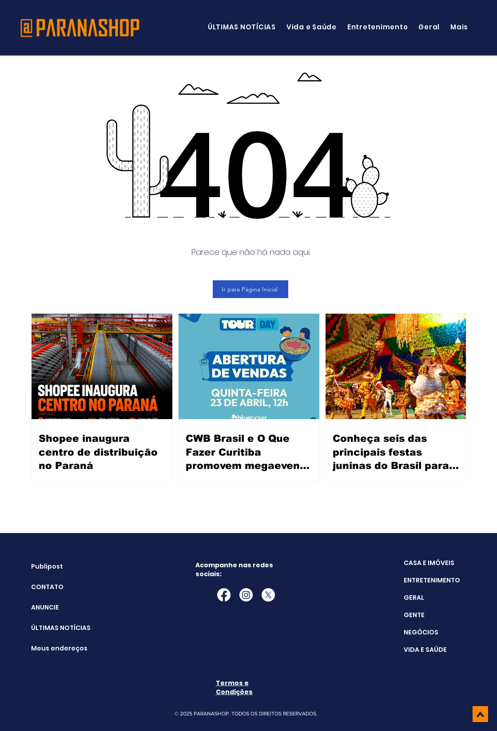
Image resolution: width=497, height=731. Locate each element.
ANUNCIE (45, 607)
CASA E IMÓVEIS (429, 562)
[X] (268, 595)
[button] (459, 27)
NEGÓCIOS (421, 632)
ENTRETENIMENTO (432, 580)
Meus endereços (53, 648)
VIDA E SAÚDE (425, 649)
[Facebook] (224, 595)
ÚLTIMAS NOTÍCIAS (53, 627)
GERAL (414, 597)
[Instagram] (246, 595)
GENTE (414, 614)
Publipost (47, 566)
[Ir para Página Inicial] (250, 289)
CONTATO (47, 586)
